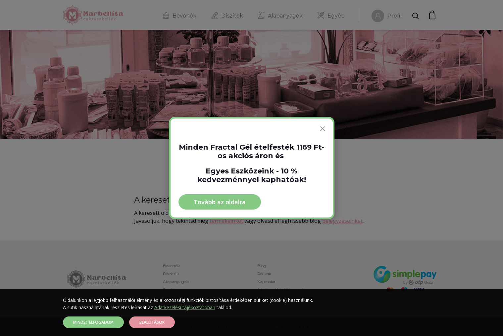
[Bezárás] (322, 129)
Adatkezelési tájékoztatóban (184, 307)
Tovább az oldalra (220, 202)
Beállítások (152, 322)
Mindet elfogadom (93, 322)
